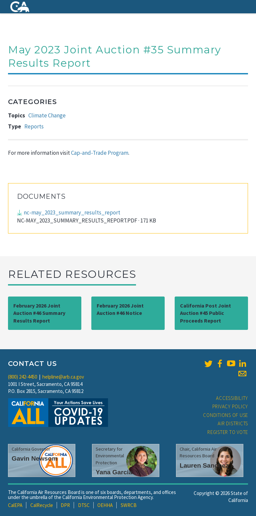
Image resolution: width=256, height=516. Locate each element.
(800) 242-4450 (22, 377)
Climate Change (47, 115)
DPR (65, 505)
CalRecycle (41, 505)
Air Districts (233, 423)
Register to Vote (227, 432)
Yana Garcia (114, 472)
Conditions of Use (225, 415)
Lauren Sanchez (204, 465)
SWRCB (129, 505)
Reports (34, 126)
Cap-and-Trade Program (99, 152)
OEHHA (105, 505)
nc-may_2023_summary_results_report (72, 212)
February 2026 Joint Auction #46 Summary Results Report (39, 313)
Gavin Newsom (35, 458)
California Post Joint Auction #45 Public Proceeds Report (205, 313)
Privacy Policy (230, 406)
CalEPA (15, 505)
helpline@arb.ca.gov (63, 377)
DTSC (84, 505)
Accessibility (232, 398)
